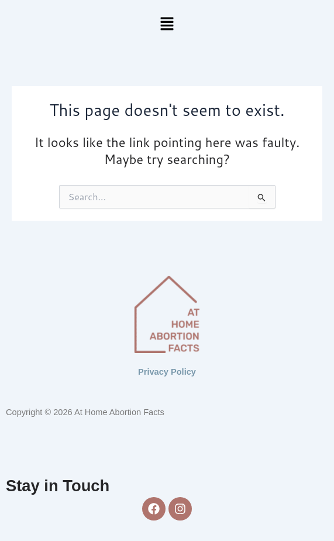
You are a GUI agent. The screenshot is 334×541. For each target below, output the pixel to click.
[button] (166, 24)
